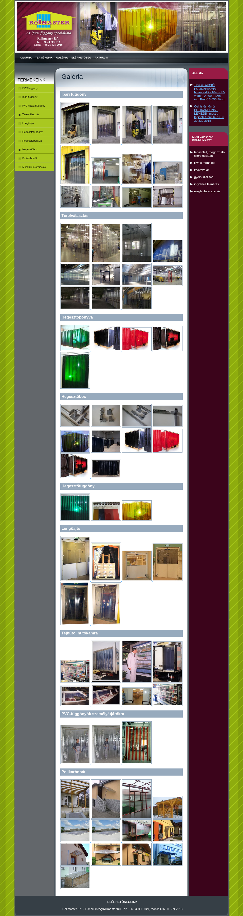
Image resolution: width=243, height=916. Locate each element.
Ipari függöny (29, 96)
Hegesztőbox (29, 149)
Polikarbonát (29, 158)
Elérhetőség (81, 57)
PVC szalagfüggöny (33, 105)
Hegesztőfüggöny (32, 131)
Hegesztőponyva (32, 140)
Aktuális (101, 57)
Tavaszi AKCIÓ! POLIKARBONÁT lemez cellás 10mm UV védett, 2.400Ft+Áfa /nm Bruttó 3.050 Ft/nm (209, 92)
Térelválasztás (30, 114)
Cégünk (26, 57)
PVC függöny (30, 88)
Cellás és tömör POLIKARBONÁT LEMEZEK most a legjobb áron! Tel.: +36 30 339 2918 (209, 113)
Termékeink (44, 57)
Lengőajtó (28, 123)
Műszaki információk (34, 167)
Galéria (62, 57)
